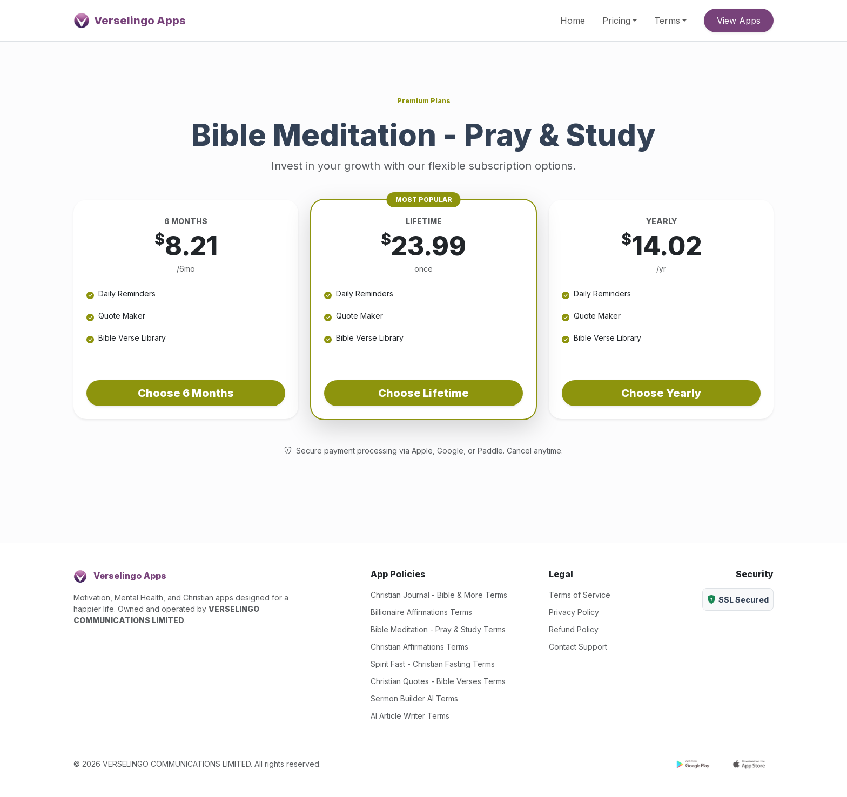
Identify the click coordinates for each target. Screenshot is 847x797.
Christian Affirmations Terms (419, 646)
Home (572, 20)
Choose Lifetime (423, 393)
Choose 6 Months (186, 393)
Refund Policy (574, 629)
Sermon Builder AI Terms (414, 698)
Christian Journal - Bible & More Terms (439, 594)
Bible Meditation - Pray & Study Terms (438, 629)
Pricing (616, 20)
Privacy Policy (574, 612)
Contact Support (578, 646)
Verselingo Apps (129, 20)
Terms (667, 20)
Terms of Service (579, 594)
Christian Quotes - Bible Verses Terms (438, 681)
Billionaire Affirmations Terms (421, 612)
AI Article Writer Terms (410, 715)
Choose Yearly (661, 393)
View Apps (739, 20)
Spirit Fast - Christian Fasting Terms (433, 663)
